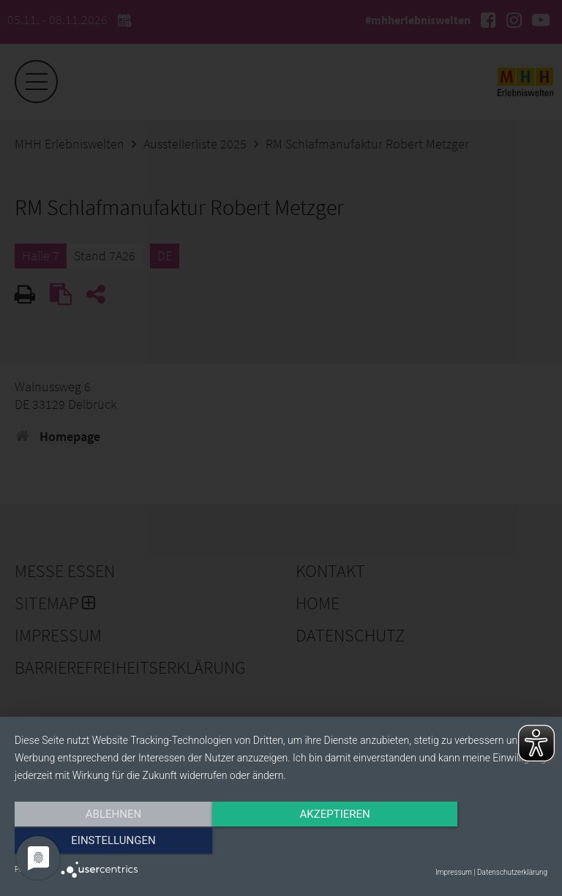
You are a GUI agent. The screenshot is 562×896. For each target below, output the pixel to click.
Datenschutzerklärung (512, 872)
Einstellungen (467, 842)
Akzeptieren (281, 842)
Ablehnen (94, 842)
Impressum (453, 872)
